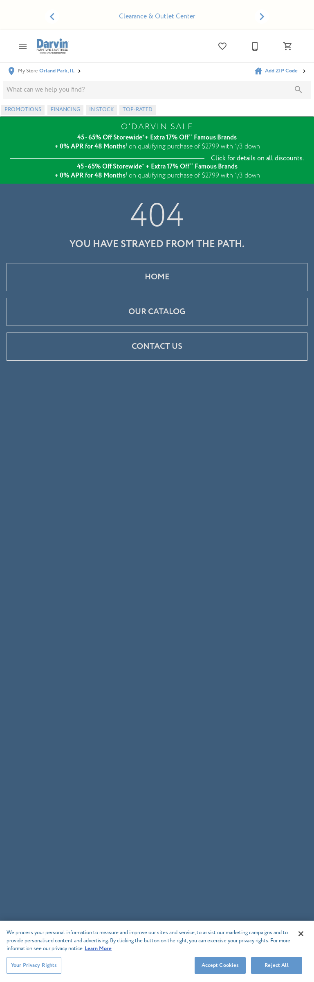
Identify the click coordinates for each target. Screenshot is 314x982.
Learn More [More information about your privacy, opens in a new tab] (98, 953)
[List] (222, 46)
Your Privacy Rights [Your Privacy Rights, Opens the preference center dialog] (34, 969)
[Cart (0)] (288, 46)
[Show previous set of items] (52, 17)
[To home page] (52, 45)
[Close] (301, 938)
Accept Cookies (220, 969)
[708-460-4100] (255, 46)
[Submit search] (298, 89)
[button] (23, 46)
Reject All (276, 969)
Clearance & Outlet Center (157, 16)
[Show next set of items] (261, 17)
